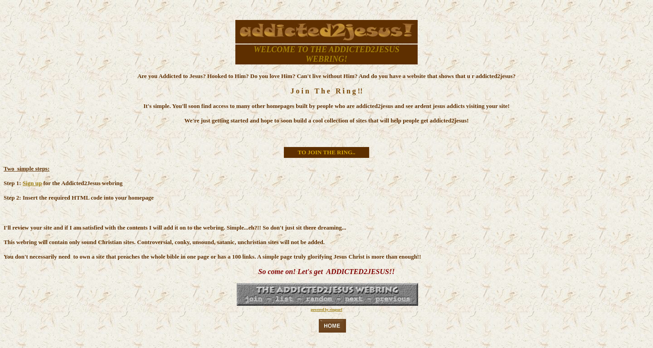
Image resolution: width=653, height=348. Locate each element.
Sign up (32, 183)
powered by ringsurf (326, 310)
